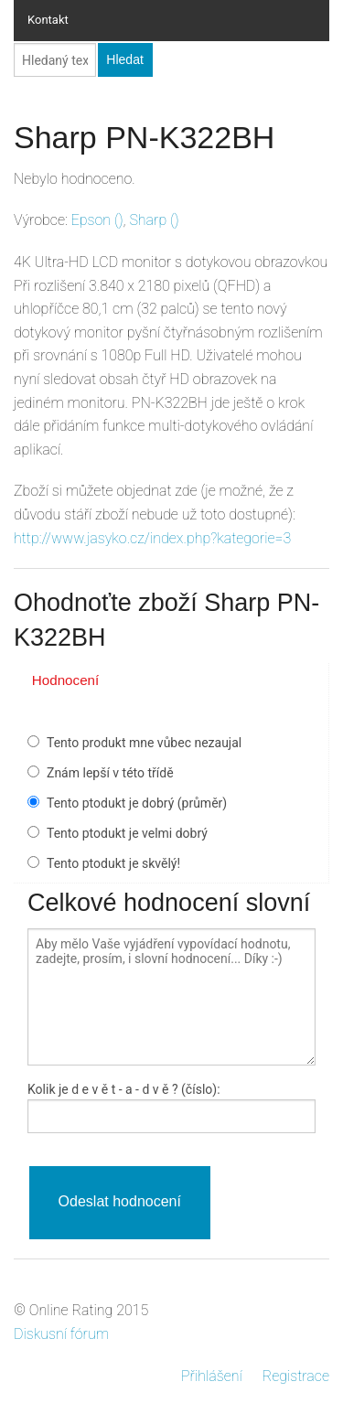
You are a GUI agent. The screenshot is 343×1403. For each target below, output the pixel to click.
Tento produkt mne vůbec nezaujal (144, 742)
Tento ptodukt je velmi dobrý (127, 833)
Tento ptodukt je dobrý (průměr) (137, 803)
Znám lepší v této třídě (110, 773)
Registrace (296, 1376)
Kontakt (48, 20)
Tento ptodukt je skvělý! (113, 863)
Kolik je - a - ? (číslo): (123, 1089)
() (97, 220)
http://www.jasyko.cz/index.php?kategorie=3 (152, 538)
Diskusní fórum (61, 1334)
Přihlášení (211, 1376)
